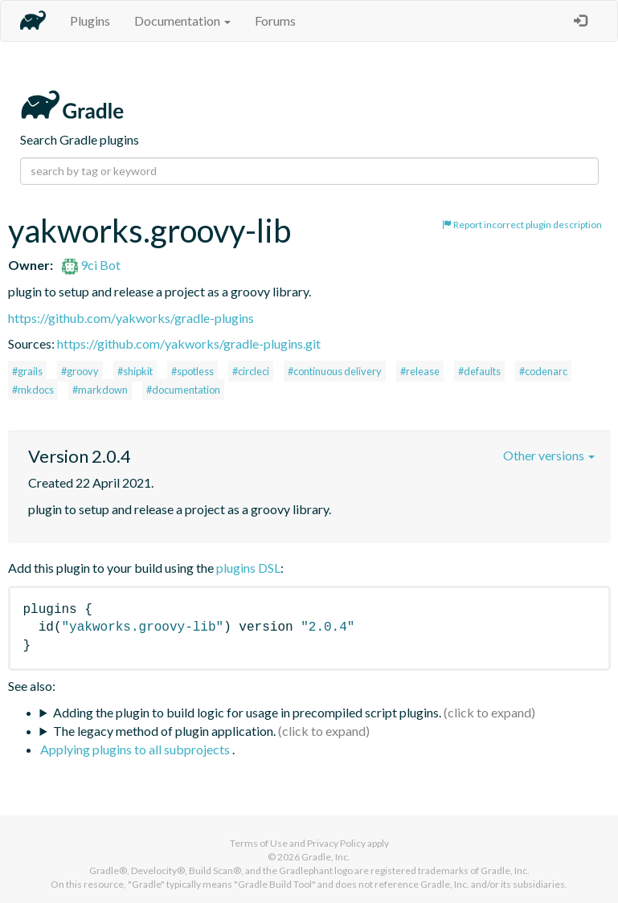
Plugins (90, 20)
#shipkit (135, 371)
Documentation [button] (182, 20)
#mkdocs (33, 389)
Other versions (549, 455)
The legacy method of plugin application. (164, 730)
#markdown (100, 389)
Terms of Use (259, 843)
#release (420, 371)
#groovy (80, 371)
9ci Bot (91, 264)
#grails (27, 371)
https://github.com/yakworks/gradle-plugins (131, 317)
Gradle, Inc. (325, 857)
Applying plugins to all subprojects (136, 749)
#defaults (479, 371)
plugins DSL (248, 567)
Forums (275, 20)
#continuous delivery (335, 371)
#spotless (192, 371)
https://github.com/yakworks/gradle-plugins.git (189, 343)
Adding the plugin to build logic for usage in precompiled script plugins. (247, 712)
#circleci (250, 371)
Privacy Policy (336, 843)
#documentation (183, 389)
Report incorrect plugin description (522, 225)
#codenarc (543, 371)
